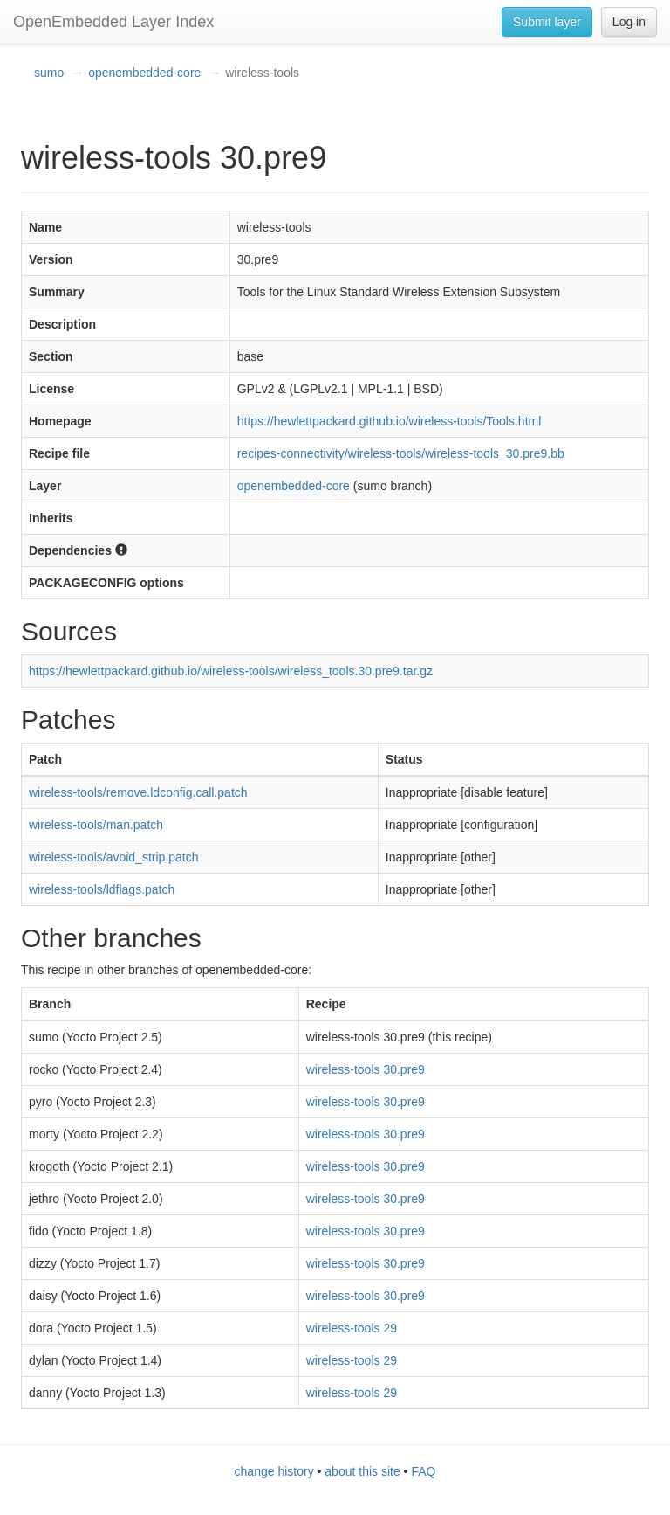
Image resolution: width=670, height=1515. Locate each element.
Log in (629, 22)
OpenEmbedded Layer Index (113, 22)
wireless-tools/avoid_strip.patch (114, 857)
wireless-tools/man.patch (96, 825)
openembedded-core (144, 73)
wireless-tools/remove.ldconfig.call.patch (138, 792)
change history (274, 1471)
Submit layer (547, 22)
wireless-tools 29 (351, 1328)
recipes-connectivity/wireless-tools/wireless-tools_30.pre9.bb (400, 453)
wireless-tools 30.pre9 (365, 1069)
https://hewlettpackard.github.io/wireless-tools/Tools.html (389, 421)
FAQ (423, 1471)
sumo (49, 73)
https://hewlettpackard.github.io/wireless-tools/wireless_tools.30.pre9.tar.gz (231, 671)
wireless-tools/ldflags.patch (101, 889)
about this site (362, 1471)
